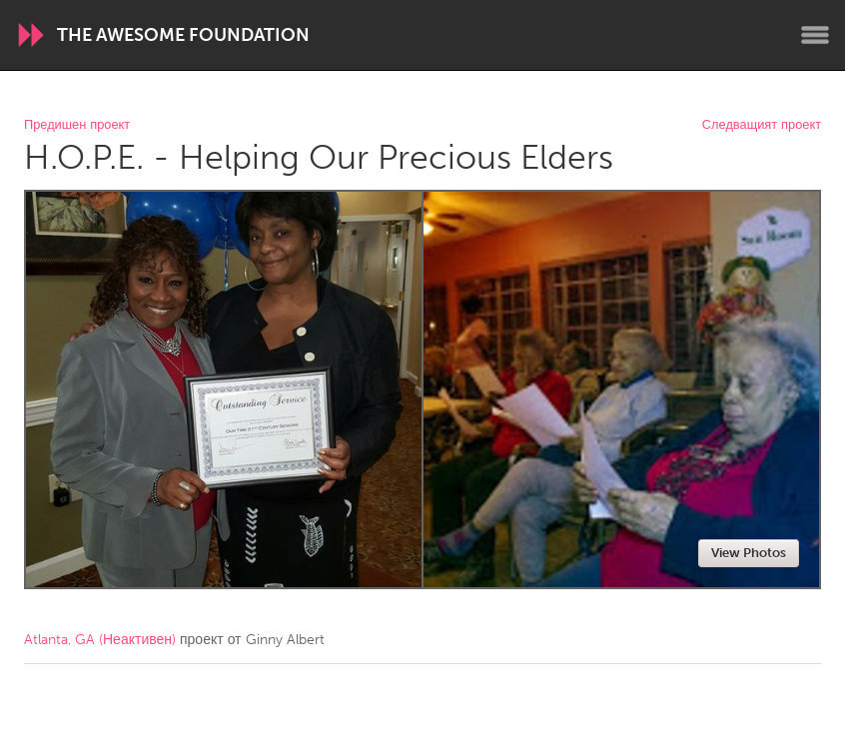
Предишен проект (77, 125)
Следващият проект (761, 125)
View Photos (748, 552)
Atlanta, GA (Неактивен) (100, 639)
